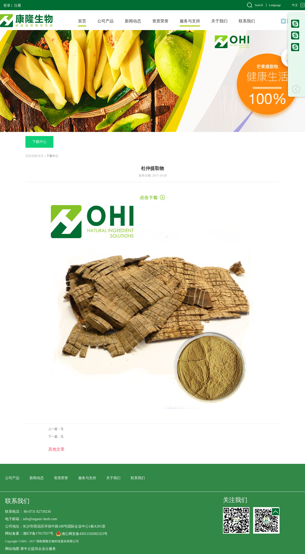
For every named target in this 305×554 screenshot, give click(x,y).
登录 (6, 5)
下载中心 (52, 156)
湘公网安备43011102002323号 (85, 534)
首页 (82, 21)
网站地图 (12, 549)
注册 (17, 5)
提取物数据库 (34, 156)
